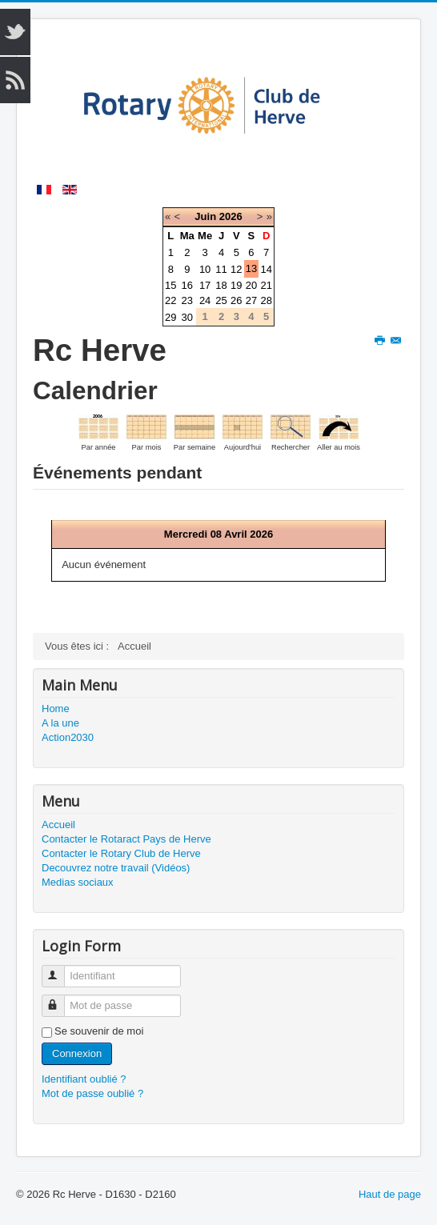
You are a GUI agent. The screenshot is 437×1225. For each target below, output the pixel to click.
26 (236, 300)
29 (170, 317)
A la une (60, 723)
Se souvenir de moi (98, 1031)
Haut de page (390, 1194)
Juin (205, 216)
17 (204, 285)
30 (187, 317)
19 (236, 285)
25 (221, 300)
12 (236, 269)
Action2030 (68, 737)
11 (221, 269)
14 (265, 269)
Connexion (77, 1053)
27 (251, 300)
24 (204, 300)
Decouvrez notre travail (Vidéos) (116, 868)
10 (204, 269)
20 (251, 285)
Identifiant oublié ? (84, 1079)
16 (187, 285)
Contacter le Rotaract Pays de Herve (126, 839)
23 (187, 300)
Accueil (58, 825)
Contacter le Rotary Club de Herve (121, 853)
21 (265, 285)
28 (265, 300)
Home (56, 709)
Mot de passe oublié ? (92, 1093)
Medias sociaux (78, 882)
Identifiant (60, 969)
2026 (231, 216)
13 (251, 268)
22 (170, 300)
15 (170, 285)
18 (221, 285)
